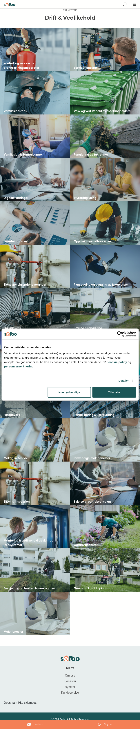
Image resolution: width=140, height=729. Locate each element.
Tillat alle (114, 392)
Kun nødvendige (69, 392)
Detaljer (124, 380)
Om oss (70, 675)
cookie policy (118, 361)
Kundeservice (70, 692)
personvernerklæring (19, 366)
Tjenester (70, 681)
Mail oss (35, 724)
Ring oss (105, 724)
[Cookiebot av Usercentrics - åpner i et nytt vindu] (120, 334)
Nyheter (70, 686)
